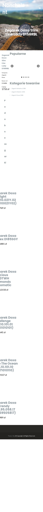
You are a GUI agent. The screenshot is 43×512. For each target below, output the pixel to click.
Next (38, 66)
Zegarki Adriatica (19, 88)
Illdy (13, 436)
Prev (12, 66)
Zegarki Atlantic (18, 92)
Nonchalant (13, 8)
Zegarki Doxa (17, 95)
